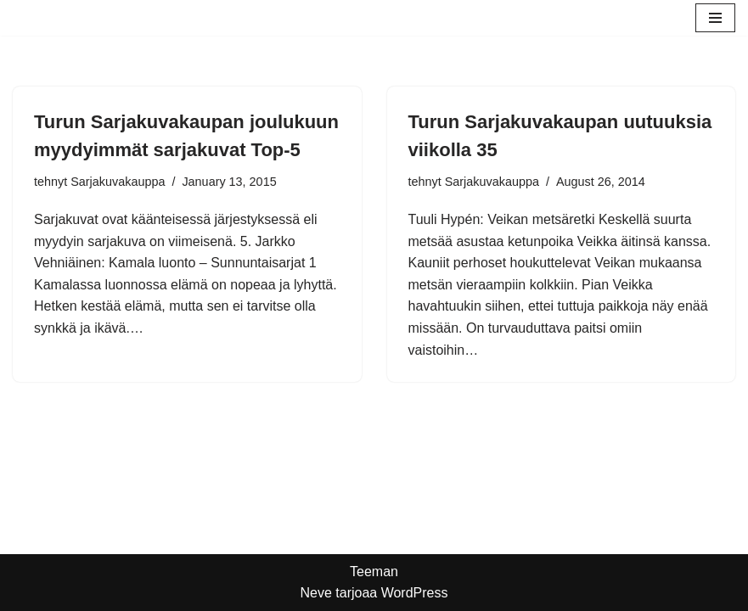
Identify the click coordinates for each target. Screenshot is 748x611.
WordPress (414, 593)
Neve (315, 593)
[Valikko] (715, 17)
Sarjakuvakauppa (117, 181)
